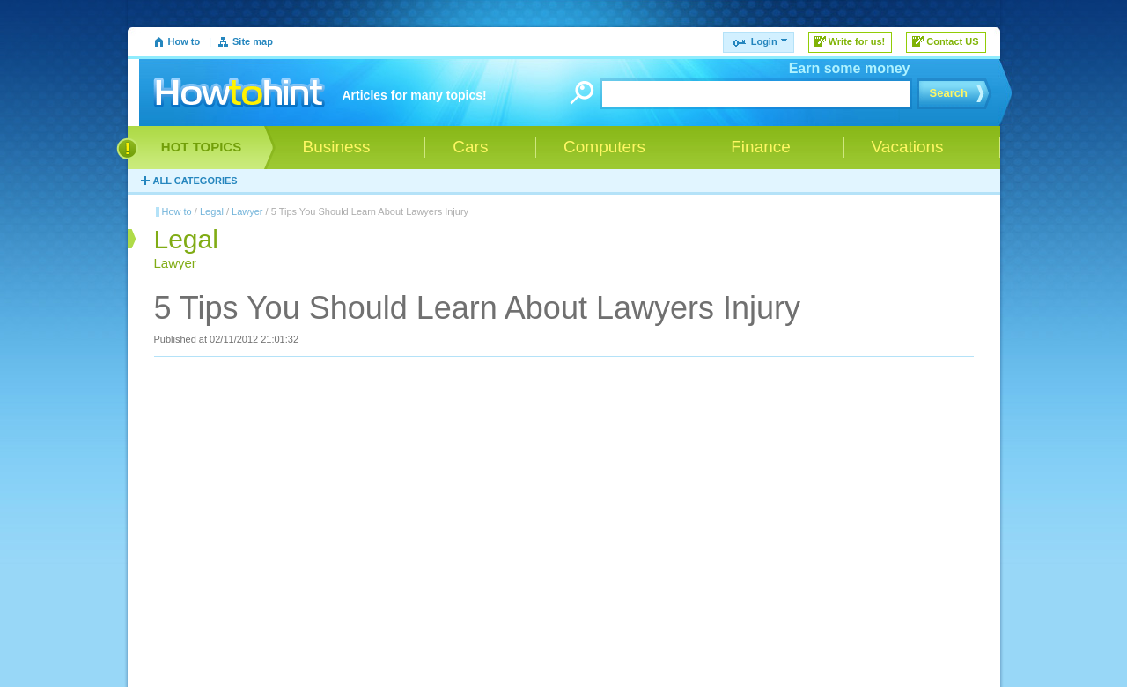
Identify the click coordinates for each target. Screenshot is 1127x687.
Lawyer (247, 211)
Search (949, 93)
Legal (212, 211)
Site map (252, 41)
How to (184, 41)
